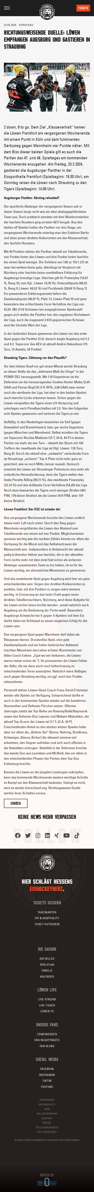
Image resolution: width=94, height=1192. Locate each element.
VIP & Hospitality (47, 918)
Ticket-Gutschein (47, 924)
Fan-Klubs (47, 1046)
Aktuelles (47, 958)
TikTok (47, 1081)
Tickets (83, 8)
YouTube (47, 1087)
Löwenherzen (47, 1034)
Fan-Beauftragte (47, 1040)
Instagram (47, 1075)
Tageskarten (47, 912)
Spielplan (47, 964)
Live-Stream (47, 999)
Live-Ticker (47, 1005)
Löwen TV (47, 1011)
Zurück (15, 803)
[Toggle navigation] (7, 8)
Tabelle (47, 970)
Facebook (47, 1069)
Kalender (47, 976)
